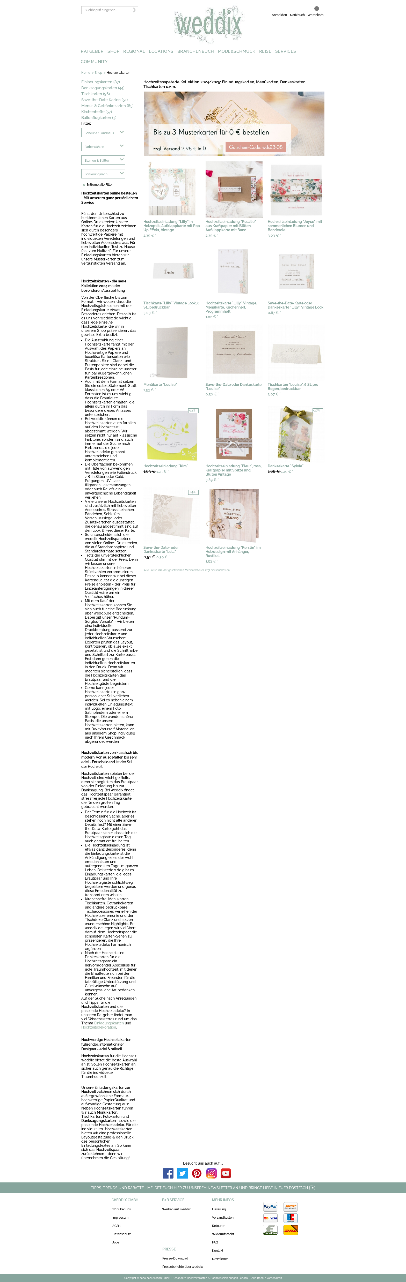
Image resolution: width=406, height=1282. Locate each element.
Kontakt (217, 1251)
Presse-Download (175, 1258)
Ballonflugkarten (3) (98, 117)
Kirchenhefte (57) (96, 111)
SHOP (113, 51)
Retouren (218, 1226)
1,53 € (149, 390)
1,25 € (156, 471)
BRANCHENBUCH (195, 51)
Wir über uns (121, 1209)
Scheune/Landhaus (99, 133)
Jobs (115, 1242)
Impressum (120, 1217)
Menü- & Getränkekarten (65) (107, 105)
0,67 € (274, 313)
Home (85, 72)
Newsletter (220, 1259)
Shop (98, 72)
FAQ (215, 1242)
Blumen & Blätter (97, 160)
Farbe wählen (94, 147)
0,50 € (212, 394)
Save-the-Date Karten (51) (104, 100)
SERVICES (285, 51)
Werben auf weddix (176, 1209)
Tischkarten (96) (95, 94)
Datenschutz (121, 1234)
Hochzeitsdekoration (98, 1027)
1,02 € (212, 317)
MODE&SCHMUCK (236, 51)
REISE (265, 51)
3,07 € (274, 394)
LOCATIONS (161, 51)
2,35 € (149, 235)
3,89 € (212, 480)
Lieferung (219, 1209)
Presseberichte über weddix (182, 1267)
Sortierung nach (96, 174)
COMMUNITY (94, 61)
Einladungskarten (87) (100, 82)
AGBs (116, 1226)
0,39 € (156, 556)
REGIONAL (134, 51)
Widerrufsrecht (223, 1234)
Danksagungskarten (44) (102, 88)
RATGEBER (92, 51)
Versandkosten (223, 1217)
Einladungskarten (109, 1023)
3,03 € (274, 235)
